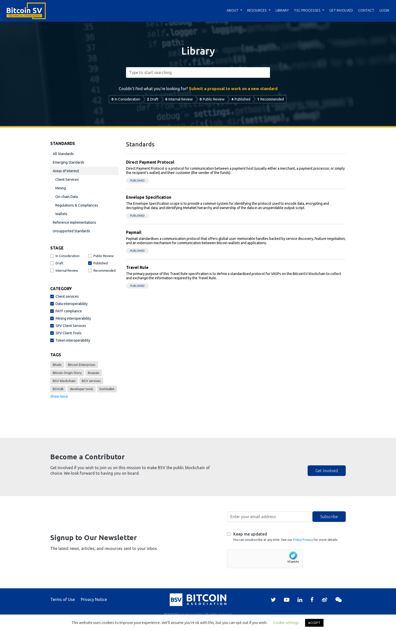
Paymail (133, 232)
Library (282, 10)
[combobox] (198, 72)
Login (384, 10)
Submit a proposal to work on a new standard (233, 88)
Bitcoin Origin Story (67, 372)
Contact (366, 10)
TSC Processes (307, 10)
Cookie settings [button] (286, 622)
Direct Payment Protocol (150, 162)
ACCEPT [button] (314, 622)
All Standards (63, 154)
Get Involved (341, 10)
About (232, 10)
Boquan (93, 372)
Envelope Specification (148, 197)
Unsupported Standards (71, 231)
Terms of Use (62, 599)
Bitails (57, 364)
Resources (257, 10)
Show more (59, 396)
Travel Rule (137, 267)
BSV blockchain (64, 381)
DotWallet (107, 389)
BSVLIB (58, 389)
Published (137, 180)
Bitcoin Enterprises (81, 364)
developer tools (81, 389)
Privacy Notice (94, 599)
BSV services (91, 381)
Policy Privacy (303, 539)
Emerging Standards (68, 162)
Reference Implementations (74, 222)
